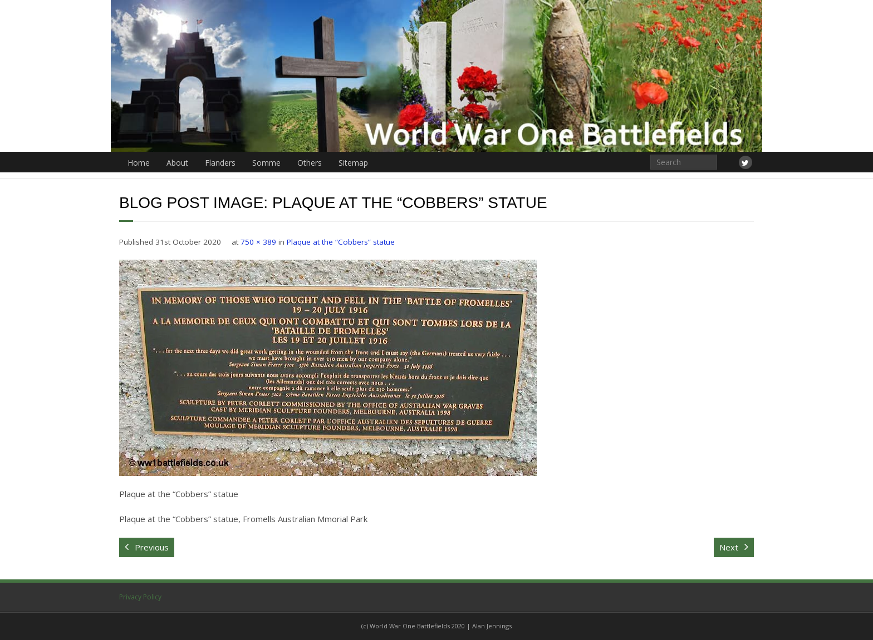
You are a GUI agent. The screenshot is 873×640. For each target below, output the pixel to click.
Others (309, 162)
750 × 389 (258, 242)
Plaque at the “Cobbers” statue (341, 242)
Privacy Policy (140, 597)
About (177, 162)
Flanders (220, 162)
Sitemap (353, 162)
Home (138, 162)
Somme (266, 162)
